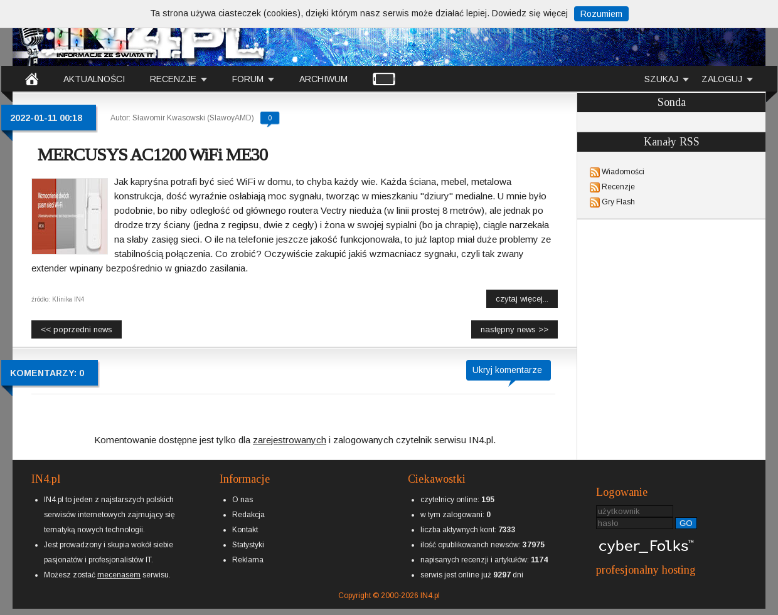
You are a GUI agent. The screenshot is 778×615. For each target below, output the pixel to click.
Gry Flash (618, 201)
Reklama (248, 559)
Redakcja (248, 514)
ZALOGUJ (721, 79)
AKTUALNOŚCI (94, 79)
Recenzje (618, 186)
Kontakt (245, 529)
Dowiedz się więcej (530, 13)
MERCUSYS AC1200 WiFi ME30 (152, 154)
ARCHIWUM (323, 79)
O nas (242, 499)
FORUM (248, 79)
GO (686, 523)
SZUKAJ (661, 79)
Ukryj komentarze (507, 370)
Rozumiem (601, 14)
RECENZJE (173, 79)
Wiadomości (623, 171)
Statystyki (248, 544)
